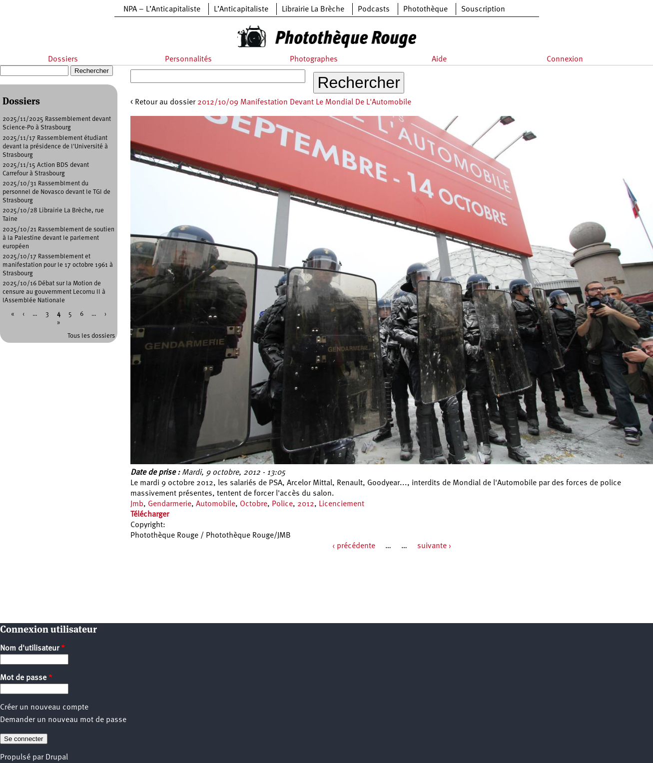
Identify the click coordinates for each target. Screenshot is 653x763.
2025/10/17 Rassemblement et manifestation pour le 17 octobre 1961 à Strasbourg (57, 265)
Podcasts (374, 9)
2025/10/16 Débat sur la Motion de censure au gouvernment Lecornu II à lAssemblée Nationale (53, 292)
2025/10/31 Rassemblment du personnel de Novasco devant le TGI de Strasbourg (56, 192)
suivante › (434, 546)
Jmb (136, 504)
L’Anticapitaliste (241, 9)
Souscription (483, 9)
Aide (439, 59)
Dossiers (63, 59)
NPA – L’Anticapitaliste (161, 9)
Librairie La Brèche (313, 9)
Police (282, 504)
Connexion (565, 59)
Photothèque (425, 9)
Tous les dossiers (91, 336)
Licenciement (341, 504)
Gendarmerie (169, 504)
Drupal (56, 758)
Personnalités (188, 59)
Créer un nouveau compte (44, 708)
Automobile (215, 504)
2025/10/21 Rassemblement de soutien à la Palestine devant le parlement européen (58, 238)
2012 (305, 504)
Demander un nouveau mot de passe (63, 720)
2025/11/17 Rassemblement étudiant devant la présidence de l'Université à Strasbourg (55, 146)
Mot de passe (26, 678)
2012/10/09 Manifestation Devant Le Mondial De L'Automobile (304, 102)
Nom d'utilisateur (32, 649)
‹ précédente (353, 546)
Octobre (253, 504)
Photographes (314, 59)
